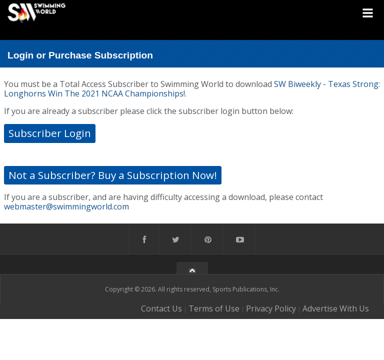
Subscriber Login (49, 133)
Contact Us (161, 308)
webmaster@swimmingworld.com (66, 206)
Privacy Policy (271, 308)
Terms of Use (214, 308)
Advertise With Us (335, 308)
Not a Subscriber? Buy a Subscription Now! (112, 175)
